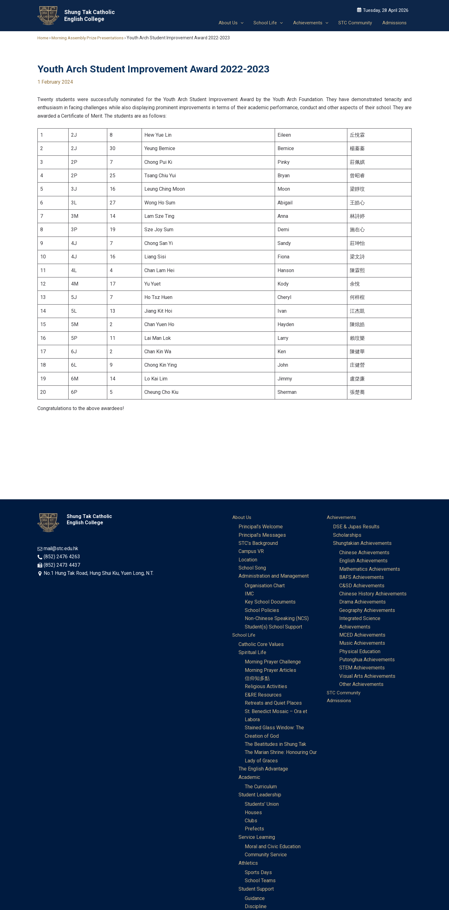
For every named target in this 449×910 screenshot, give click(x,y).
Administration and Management (274, 576)
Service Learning (257, 838)
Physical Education (359, 652)
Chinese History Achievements (373, 594)
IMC (249, 594)
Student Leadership (260, 795)
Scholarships (347, 535)
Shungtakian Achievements (362, 543)
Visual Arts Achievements (367, 676)
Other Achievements (361, 684)
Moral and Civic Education (273, 847)
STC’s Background (258, 543)
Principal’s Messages (262, 535)
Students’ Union (262, 805)
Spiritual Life (252, 653)
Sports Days (258, 873)
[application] (244, 22)
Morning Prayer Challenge (273, 662)
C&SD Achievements (361, 586)
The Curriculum (261, 787)
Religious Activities (266, 687)
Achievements (342, 517)
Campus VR (251, 552)
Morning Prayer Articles (270, 670)
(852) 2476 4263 (62, 557)
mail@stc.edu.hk (61, 548)
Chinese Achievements (364, 553)
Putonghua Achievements (367, 660)
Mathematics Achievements (369, 569)
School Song (252, 568)
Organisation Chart (265, 586)
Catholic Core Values (261, 645)
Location (248, 560)
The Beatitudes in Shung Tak (275, 745)
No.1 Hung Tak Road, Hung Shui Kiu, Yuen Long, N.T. (99, 573)
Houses (253, 813)
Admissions (340, 701)
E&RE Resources (263, 695)
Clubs (251, 821)
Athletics (248, 864)
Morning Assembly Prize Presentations (90, 37)
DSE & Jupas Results (356, 527)
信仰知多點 (257, 679)
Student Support (256, 890)
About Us (242, 517)
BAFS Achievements (361, 577)
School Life (244, 635)
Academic (249, 778)
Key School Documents (270, 602)
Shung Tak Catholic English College (89, 15)
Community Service (266, 856)
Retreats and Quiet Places (273, 704)
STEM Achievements (362, 668)
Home (43, 37)
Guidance (255, 899)
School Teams (260, 881)
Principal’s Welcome (261, 527)
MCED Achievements (362, 635)
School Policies (262, 611)
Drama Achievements (362, 602)
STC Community (344, 693)
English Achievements (363, 561)
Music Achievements (362, 643)
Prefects (254, 830)
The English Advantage (263, 769)
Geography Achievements (367, 611)
